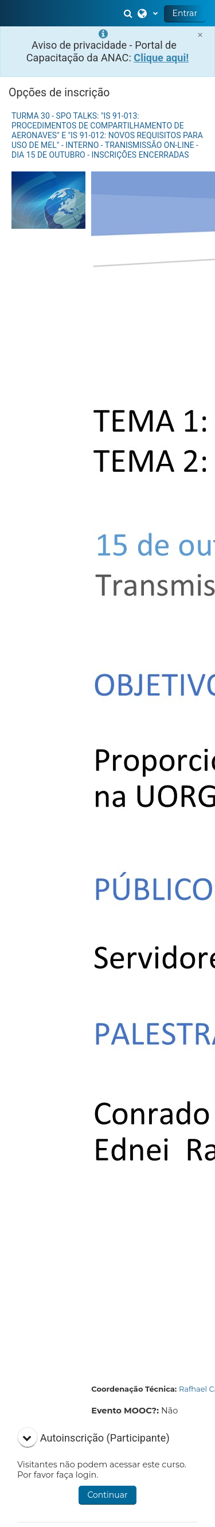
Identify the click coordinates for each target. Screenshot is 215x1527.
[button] (129, 13)
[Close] (200, 35)
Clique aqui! (161, 58)
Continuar (107, 1495)
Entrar (185, 13)
